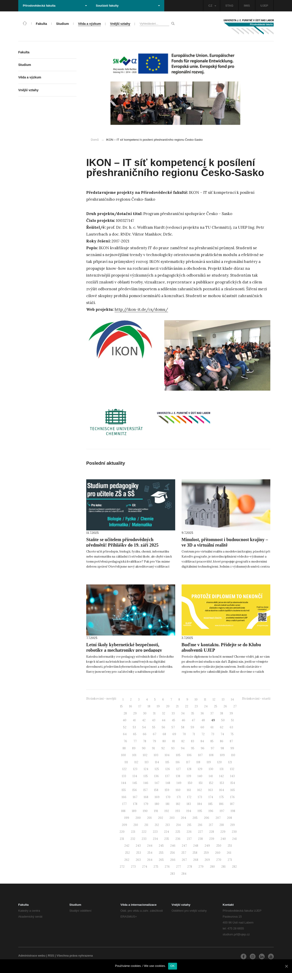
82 (183, 741)
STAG (229, 5)
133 (124, 776)
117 (188, 762)
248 (195, 846)
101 (134, 755)
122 (124, 769)
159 (167, 790)
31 (154, 713)
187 (232, 804)
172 (189, 797)
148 (168, 783)
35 (192, 713)
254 (149, 853)
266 (172, 860)
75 (232, 734)
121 (230, 762)
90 (144, 748)
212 (157, 825)
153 (222, 783)
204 (183, 818)
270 (218, 860)
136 (156, 776)
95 (192, 748)
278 (189, 867)
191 (156, 811)
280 (212, 867)
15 (121, 706)
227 (200, 832)
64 (125, 734)
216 (200, 825)
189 (134, 811)
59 (192, 727)
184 (199, 804)
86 (221, 741)
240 (223, 839)
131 (222, 769)
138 (178, 776)
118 (198, 762)
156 (134, 790)
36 (202, 713)
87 (231, 741)
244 (149, 846)
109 (222, 755)
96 (202, 748)
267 (184, 860)
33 (173, 713)
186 (221, 804)
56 (163, 727)
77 (135, 741)
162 (199, 790)
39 (231, 713)
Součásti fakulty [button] (128, 5)
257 (183, 853)
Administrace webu (31, 955)
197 (222, 811)
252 (127, 853)
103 (156, 755)
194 (188, 811)
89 (134, 748)
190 (145, 811)
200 (138, 818)
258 (195, 853)
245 (161, 846)
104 (167, 755)
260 (217, 853)
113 (147, 762)
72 (203, 734)
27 (235, 706)
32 (163, 713)
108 (211, 755)
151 (201, 783)
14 (232, 699)
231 (122, 839)
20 (167, 706)
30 (144, 713)
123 (135, 769)
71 (193, 734)
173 (200, 797)
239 (211, 839)
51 (232, 720)
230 (234, 832)
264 (149, 860)
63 (231, 727)
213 (167, 825)
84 (202, 741)
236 (177, 839)
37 (212, 713)
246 (172, 846)
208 (229, 818)
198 (233, 811)
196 (211, 811)
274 (144, 867)
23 (196, 706)
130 (211, 769)
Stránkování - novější (101, 699)
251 (230, 846)
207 (218, 818)
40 (124, 720)
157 (145, 790)
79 (154, 741)
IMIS (247, 5)
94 (183, 748)
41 (134, 720)
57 (173, 727)
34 (183, 713)
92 (163, 748)
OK (172, 966)
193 (177, 811)
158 (156, 790)
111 (126, 762)
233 (144, 839)
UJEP (264, 5)
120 (219, 762)
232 (132, 839)
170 (168, 797)
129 (200, 769)
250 (218, 846)
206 (206, 818)
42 (144, 720)
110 (233, 755)
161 (189, 790)
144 (123, 783)
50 (223, 720)
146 (145, 783)
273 (133, 867)
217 (211, 825)
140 (200, 776)
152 (211, 783)
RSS (51, 955)
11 (205, 699)
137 (167, 776)
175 (221, 797)
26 (225, 706)
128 (189, 769)
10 (196, 699)
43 (153, 720)
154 (232, 783)
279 (200, 867)
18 (149, 706)
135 (145, 776)
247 (184, 846)
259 (206, 853)
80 (164, 741)
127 (178, 769)
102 (145, 755)
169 (157, 797)
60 (202, 727)
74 (222, 734)
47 (193, 720)
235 (166, 839)
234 (155, 839)
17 (139, 706)
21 (177, 706)
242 (126, 846)
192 (166, 811)
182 (178, 804)
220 (122, 832)
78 (144, 741)
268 (195, 860)
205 (195, 818)
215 (189, 825)
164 (221, 790)
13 (223, 699)
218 (221, 825)
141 (211, 776)
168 (146, 797)
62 (221, 727)
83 (192, 741)
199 (126, 818)
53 (134, 727)
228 (211, 832)
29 (135, 713)
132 (232, 769)
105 (178, 755)
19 (158, 706)
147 (157, 783)
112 (136, 762)
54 (144, 727)
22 (186, 706)
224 (166, 832)
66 (144, 734)
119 (209, 762)
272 (122, 867)
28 (125, 713)
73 (212, 734)
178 (135, 804)
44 (163, 720)
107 (200, 755)
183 (189, 804)
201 (149, 818)
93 (173, 748)
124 (146, 769)
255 (161, 853)
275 (156, 867)
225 (177, 832)
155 (124, 790)
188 (123, 811)
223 (155, 832)
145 (135, 783)
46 (183, 720)
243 (138, 846)
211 (146, 825)
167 (135, 797)
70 (184, 734)
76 (125, 741)
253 (138, 853)
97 (212, 748)
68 (164, 734)
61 (212, 727)
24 (206, 706)
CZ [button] (212, 5)
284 (183, 874)
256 (172, 853)
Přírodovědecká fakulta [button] (55, 5)
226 (189, 832)
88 (124, 748)
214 (178, 825)
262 (126, 860)
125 (157, 769)
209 (124, 825)
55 (153, 727)
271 (230, 860)
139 (189, 776)
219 (232, 825)
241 (234, 839)
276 (167, 867)
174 (211, 797)
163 (210, 790)
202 (160, 818)
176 (232, 797)
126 (167, 769)
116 (178, 762)
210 (135, 825)
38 (221, 713)
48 (203, 720)
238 (200, 839)
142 (221, 776)
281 (223, 867)
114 (157, 762)
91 (153, 748)
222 (144, 832)
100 (123, 755)
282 (234, 867)
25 (215, 706)
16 (130, 706)
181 (167, 804)
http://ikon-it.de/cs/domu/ (141, 309)
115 (167, 762)
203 (172, 818)
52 (124, 727)
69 (174, 734)
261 (229, 853)
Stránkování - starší (256, 699)
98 (222, 748)
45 (173, 720)
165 (232, 790)
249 (207, 846)
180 (157, 804)
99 (232, 748)
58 (182, 727)
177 (124, 804)
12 (214, 699)
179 (146, 804)
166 (124, 797)
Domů (95, 139)
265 (161, 860)
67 (154, 734)
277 (178, 867)
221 (133, 832)
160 (178, 790)
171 (179, 797)
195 (200, 811)
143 (232, 776)
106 (189, 755)
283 (172, 874)
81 (173, 741)
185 (210, 804)
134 (135, 776)
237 (189, 839)
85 (212, 741)
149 (179, 783)
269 (207, 860)
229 (222, 832)
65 (134, 734)
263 (138, 860)
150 (190, 783)
